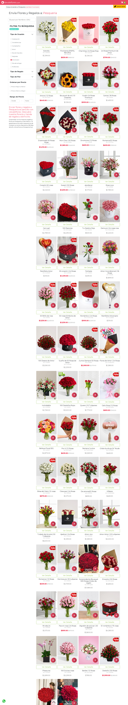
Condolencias (72, 2)
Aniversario (15, 60)
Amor (13, 49)
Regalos (61, 2)
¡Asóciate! (119, 6)
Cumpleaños (85, 2)
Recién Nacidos (16, 53)
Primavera (97, 2)
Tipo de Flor (37, 2)
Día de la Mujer (16, 63)
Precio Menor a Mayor (17, 91)
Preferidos (15, 66)
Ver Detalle (46, 47)
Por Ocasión (49, 2)
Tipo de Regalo (16, 72)
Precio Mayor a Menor (17, 86)
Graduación (15, 39)
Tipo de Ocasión (17, 34)
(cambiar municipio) (32, 7)
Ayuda (107, 2)
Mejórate (14, 56)
